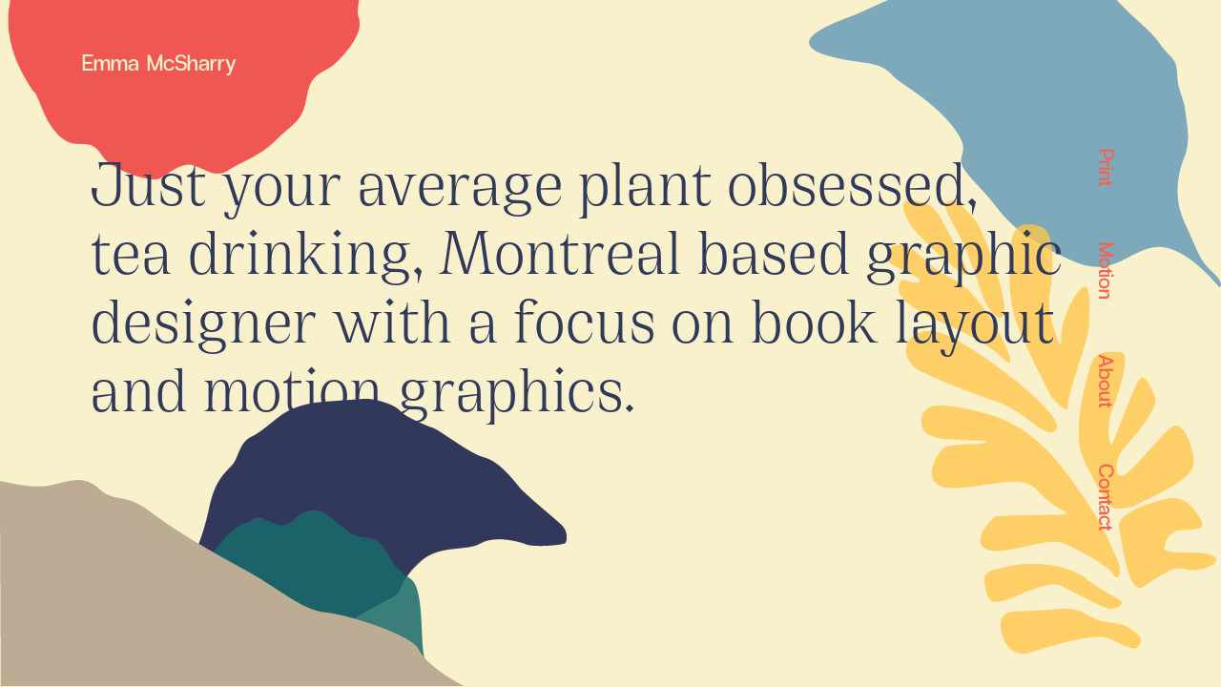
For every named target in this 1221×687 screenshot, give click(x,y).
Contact (1106, 497)
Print (1106, 167)
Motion (1106, 270)
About (1106, 380)
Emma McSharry (159, 61)
